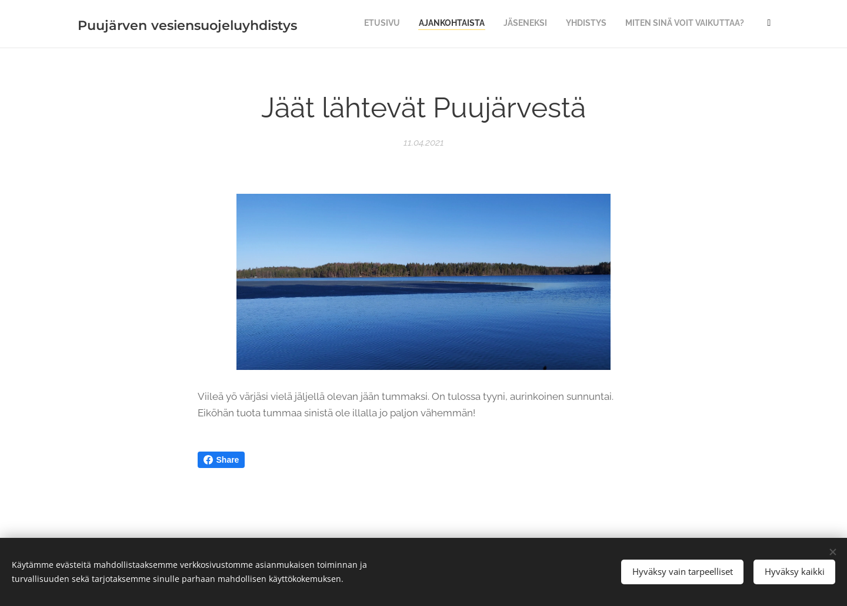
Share (221, 459)
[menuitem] (516, 24)
